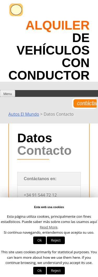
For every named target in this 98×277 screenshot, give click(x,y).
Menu (7, 94)
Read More (48, 227)
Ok (39, 240)
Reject (56, 240)
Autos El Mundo (23, 114)
